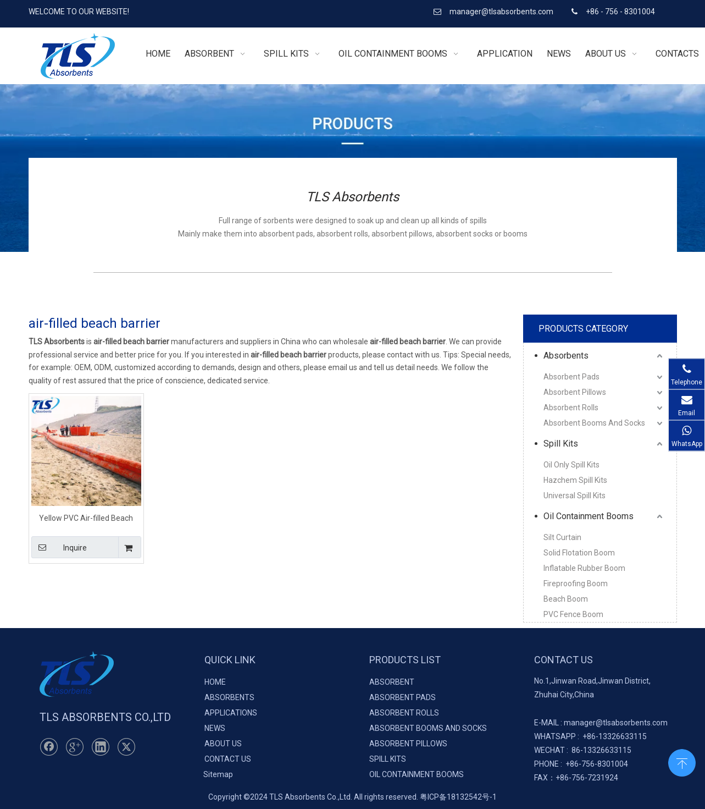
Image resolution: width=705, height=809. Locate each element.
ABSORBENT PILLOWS (408, 743)
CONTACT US (227, 759)
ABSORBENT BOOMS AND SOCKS (428, 728)
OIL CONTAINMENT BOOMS (416, 774)
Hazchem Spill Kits (575, 480)
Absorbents (566, 355)
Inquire (59, 547)
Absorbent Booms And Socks (594, 423)
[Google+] (75, 747)
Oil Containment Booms (588, 516)
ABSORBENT (391, 682)
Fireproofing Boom (575, 583)
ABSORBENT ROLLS (404, 712)
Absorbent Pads (571, 376)
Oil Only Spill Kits (571, 464)
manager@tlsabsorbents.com (502, 11)
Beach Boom (565, 599)
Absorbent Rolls (570, 407)
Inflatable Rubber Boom (584, 568)
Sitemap (218, 774)
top (681, 761)
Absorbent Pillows (574, 392)
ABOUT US (223, 743)
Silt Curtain (562, 537)
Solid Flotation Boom (579, 552)
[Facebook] (49, 747)
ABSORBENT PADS (402, 697)
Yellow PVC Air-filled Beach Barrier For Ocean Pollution (86, 518)
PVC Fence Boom (573, 614)
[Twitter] (126, 747)
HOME (215, 682)
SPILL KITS (387, 759)
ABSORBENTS (229, 697)
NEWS (214, 728)
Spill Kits (560, 443)
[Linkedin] (100, 747)
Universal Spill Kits (574, 495)
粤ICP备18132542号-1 (458, 797)
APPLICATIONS (230, 712)
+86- (590, 736)
